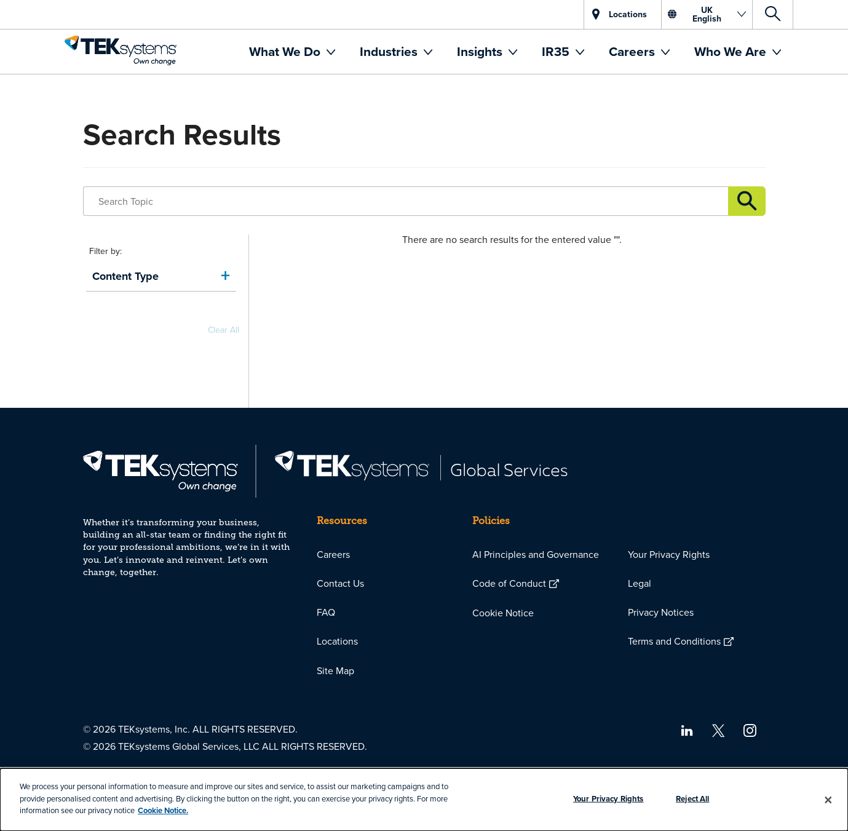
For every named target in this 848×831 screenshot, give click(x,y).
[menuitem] (292, 52)
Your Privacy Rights (669, 554)
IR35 (557, 51)
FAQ (326, 612)
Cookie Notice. (163, 810)
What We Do (286, 51)
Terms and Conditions (674, 641)
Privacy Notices (661, 612)
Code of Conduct (509, 583)
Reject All (692, 799)
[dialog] (424, 799)
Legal (639, 583)
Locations (337, 641)
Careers (633, 51)
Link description (746, 201)
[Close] (828, 799)
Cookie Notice (503, 612)
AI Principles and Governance (535, 554)
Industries (390, 51)
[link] (161, 276)
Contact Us (340, 583)
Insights (481, 51)
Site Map (335, 670)
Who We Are (731, 51)
